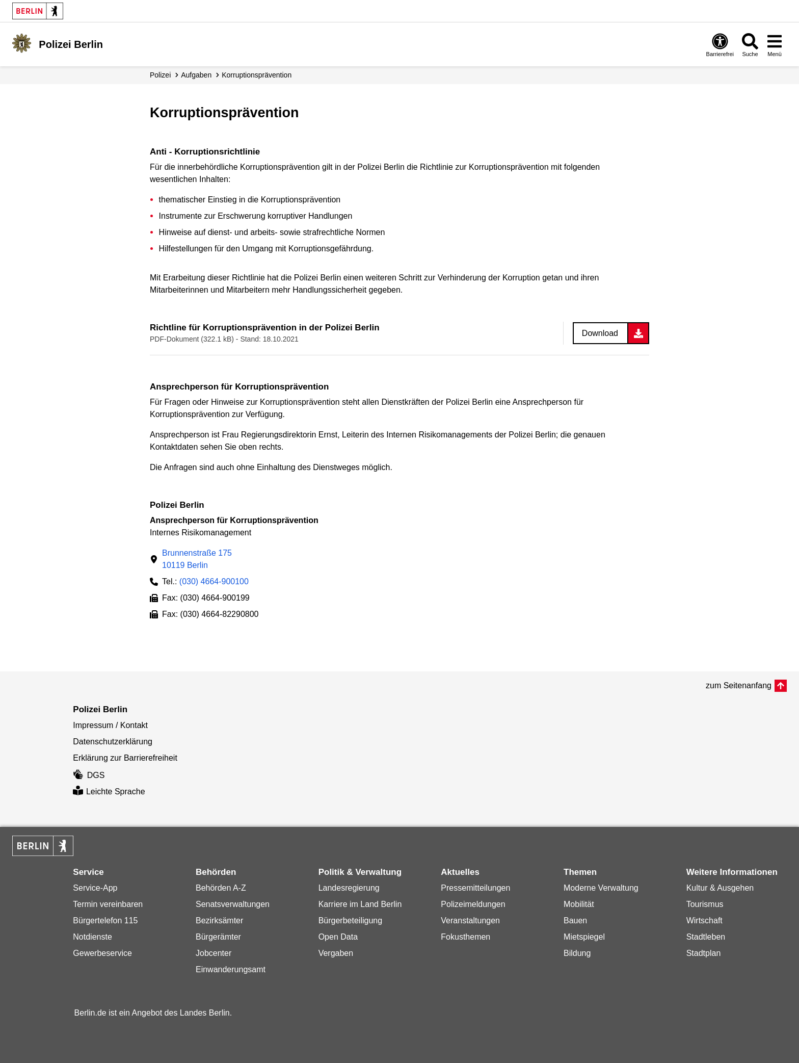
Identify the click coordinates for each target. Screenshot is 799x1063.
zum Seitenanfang (738, 685)
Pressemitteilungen (475, 888)
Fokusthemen (465, 936)
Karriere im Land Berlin (360, 904)
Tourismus (705, 904)
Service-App (95, 888)
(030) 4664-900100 (214, 581)
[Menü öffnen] (774, 44)
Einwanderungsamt (230, 969)
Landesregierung (349, 888)
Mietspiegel (584, 936)
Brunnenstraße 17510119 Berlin (197, 559)
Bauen (575, 920)
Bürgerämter (218, 936)
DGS (88, 775)
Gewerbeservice (102, 953)
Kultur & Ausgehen (720, 888)
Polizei (160, 75)
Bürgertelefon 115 (105, 920)
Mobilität (579, 904)
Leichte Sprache (109, 791)
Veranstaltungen (470, 920)
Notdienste (92, 936)
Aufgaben (196, 75)
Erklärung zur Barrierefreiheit (125, 758)
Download (600, 333)
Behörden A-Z (221, 888)
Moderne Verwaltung (601, 888)
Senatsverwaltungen (233, 904)
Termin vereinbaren (108, 904)
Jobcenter (213, 953)
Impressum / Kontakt (110, 725)
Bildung (577, 953)
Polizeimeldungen (473, 904)
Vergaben (336, 953)
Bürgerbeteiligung (350, 920)
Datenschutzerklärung (112, 741)
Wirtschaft (704, 920)
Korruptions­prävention (256, 75)
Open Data (338, 936)
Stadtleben (706, 936)
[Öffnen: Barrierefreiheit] (720, 44)
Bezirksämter (219, 920)
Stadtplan (703, 953)
